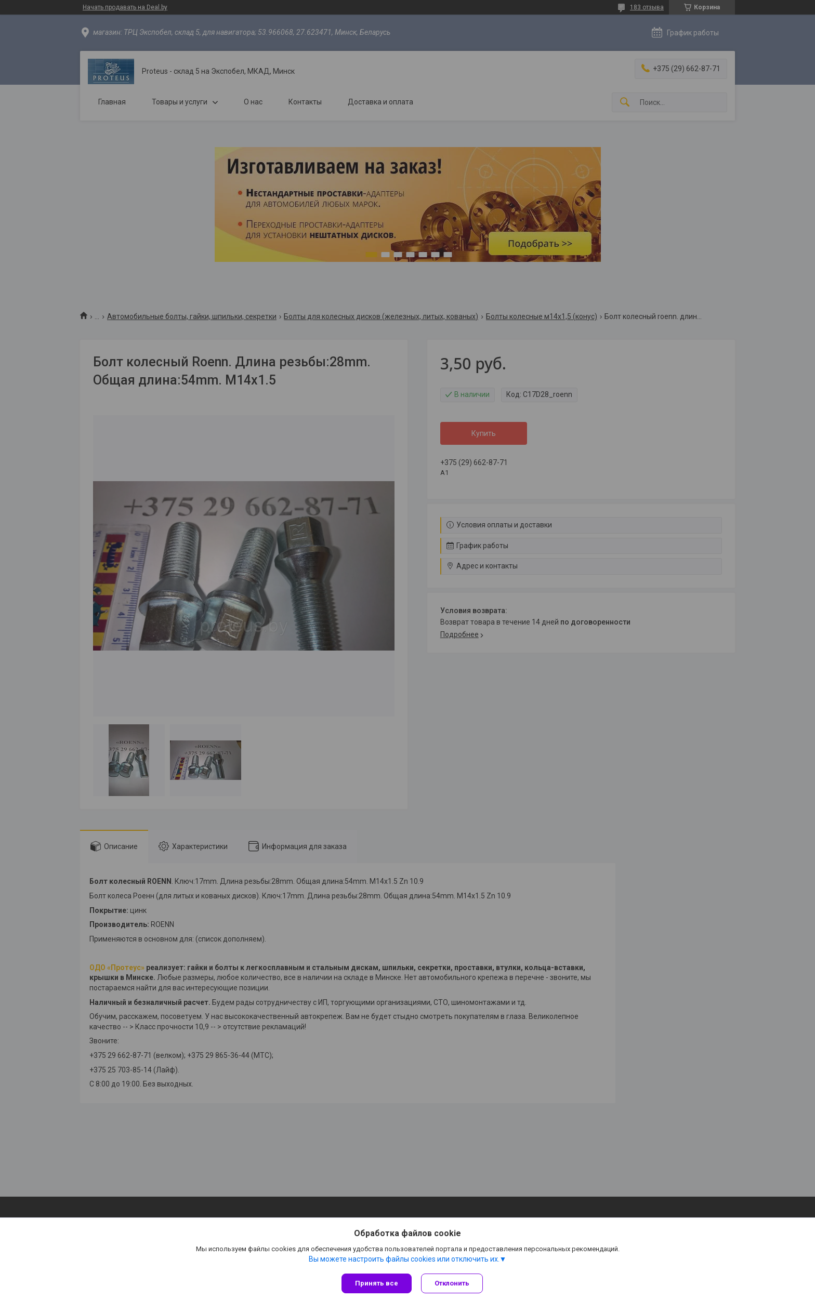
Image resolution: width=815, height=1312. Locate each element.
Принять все (376, 1283)
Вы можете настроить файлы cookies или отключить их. (404, 1259)
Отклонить (453, 1283)
